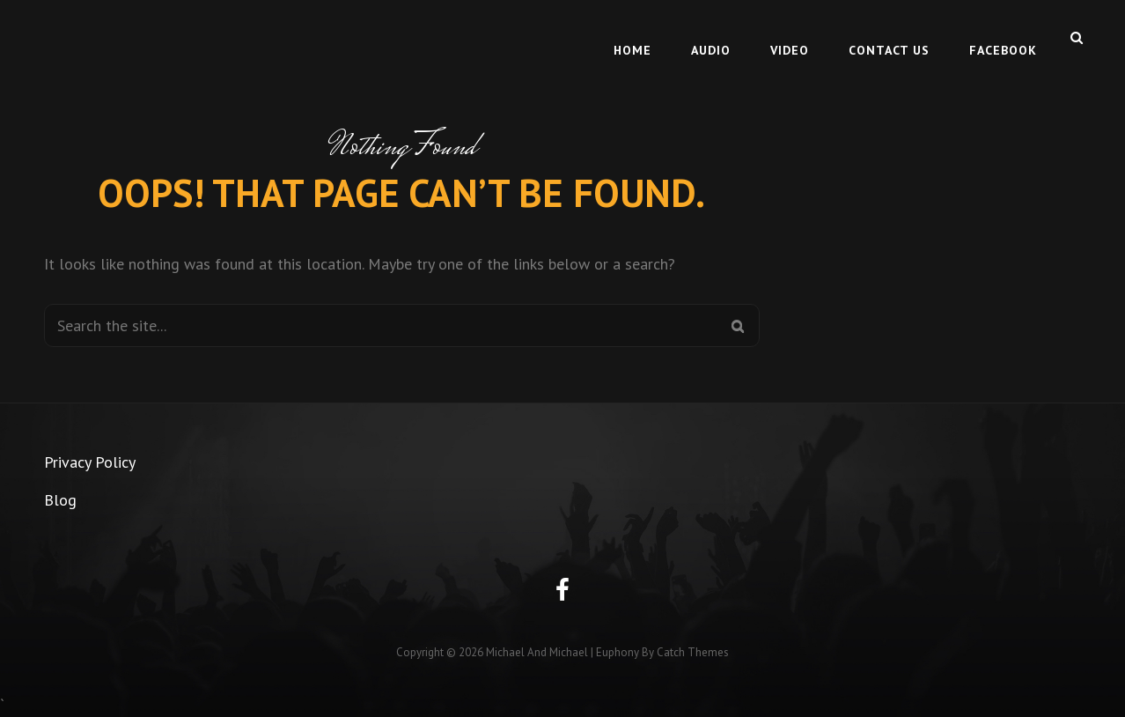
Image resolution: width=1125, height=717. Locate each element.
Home (632, 37)
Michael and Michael (537, 652)
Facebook (1003, 37)
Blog (60, 500)
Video (789, 37)
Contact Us (889, 37)
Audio (711, 37)
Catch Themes (693, 652)
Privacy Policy (90, 462)
